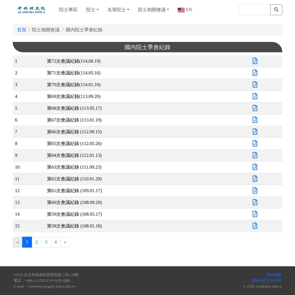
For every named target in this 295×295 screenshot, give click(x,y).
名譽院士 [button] (116, 9)
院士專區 (68, 9)
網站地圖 (273, 275)
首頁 (21, 29)
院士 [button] (90, 9)
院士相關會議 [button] (152, 9)
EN (188, 9)
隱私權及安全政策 (266, 280)
